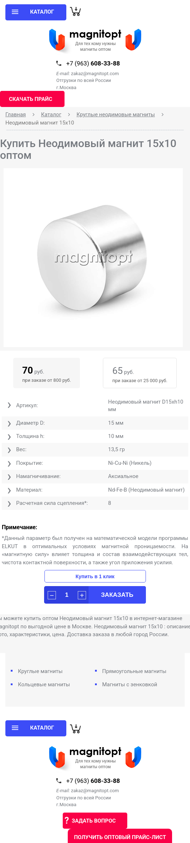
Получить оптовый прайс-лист (120, 837)
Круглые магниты (40, 671)
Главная (15, 114)
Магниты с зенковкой (129, 684)
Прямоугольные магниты (134, 671)
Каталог (51, 114)
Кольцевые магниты (44, 684)
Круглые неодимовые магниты (115, 114)
